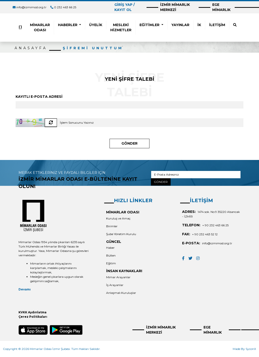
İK (199, 25)
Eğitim (111, 263)
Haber (110, 247)
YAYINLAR (180, 25)
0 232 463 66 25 (65, 7)
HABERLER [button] (68, 25)
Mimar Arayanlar (118, 277)
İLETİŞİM (217, 25)
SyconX (251, 349)
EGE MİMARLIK (221, 7)
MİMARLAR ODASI (40, 27)
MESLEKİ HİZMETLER (120, 27)
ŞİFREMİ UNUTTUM (93, 48)
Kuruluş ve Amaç (118, 218)
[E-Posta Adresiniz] (195, 174)
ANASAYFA (31, 48)
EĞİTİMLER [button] (149, 25)
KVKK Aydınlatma (32, 312)
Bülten (111, 255)
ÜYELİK (95, 25)
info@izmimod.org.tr (31, 7)
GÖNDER (129, 143)
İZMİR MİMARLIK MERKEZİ (175, 7)
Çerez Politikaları (32, 316)
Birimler (112, 226)
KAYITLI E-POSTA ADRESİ (39, 96)
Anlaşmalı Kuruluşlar (121, 293)
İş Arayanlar (114, 285)
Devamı (24, 289)
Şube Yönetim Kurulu (121, 234)
